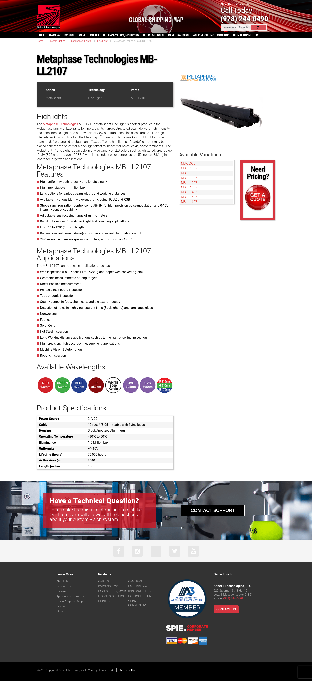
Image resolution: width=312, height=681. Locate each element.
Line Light (102, 41)
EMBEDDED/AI (97, 35)
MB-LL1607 (189, 202)
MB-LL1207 (189, 183)
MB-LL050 (188, 163)
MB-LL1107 (189, 178)
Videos (61, 606)
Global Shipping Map (70, 601)
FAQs (60, 611)
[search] (236, 27)
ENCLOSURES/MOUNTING (116, 591)
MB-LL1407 (189, 192)
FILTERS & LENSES (153, 35)
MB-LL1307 (189, 187)
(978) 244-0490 (246, 18)
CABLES (41, 35)
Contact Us (242, 4)
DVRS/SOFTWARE (75, 35)
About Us (226, 4)
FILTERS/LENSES (139, 591)
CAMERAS (55, 35)
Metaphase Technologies (60, 124)
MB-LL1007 (189, 168)
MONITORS (223, 35)
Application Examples (70, 596)
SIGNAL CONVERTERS (246, 35)
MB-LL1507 (189, 197)
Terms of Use (128, 670)
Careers (62, 591)
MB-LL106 (188, 173)
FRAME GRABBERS (178, 35)
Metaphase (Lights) (81, 41)
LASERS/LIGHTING (203, 35)
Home (40, 41)
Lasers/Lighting (57, 41)
